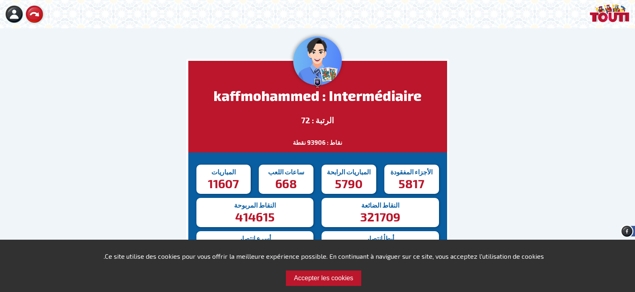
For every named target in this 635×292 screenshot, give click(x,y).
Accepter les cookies (324, 278)
